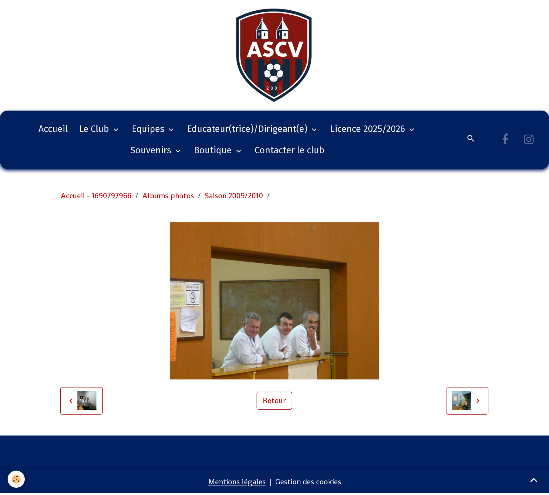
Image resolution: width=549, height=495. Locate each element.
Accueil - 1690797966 (96, 196)
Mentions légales (237, 482)
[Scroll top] (533, 479)
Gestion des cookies (308, 482)
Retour (274, 400)
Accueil (53, 129)
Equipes (149, 129)
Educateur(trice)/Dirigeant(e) (248, 129)
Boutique (214, 150)
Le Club (95, 129)
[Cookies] (16, 479)
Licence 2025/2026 (368, 129)
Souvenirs (151, 150)
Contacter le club (289, 150)
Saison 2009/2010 (234, 196)
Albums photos (168, 196)
